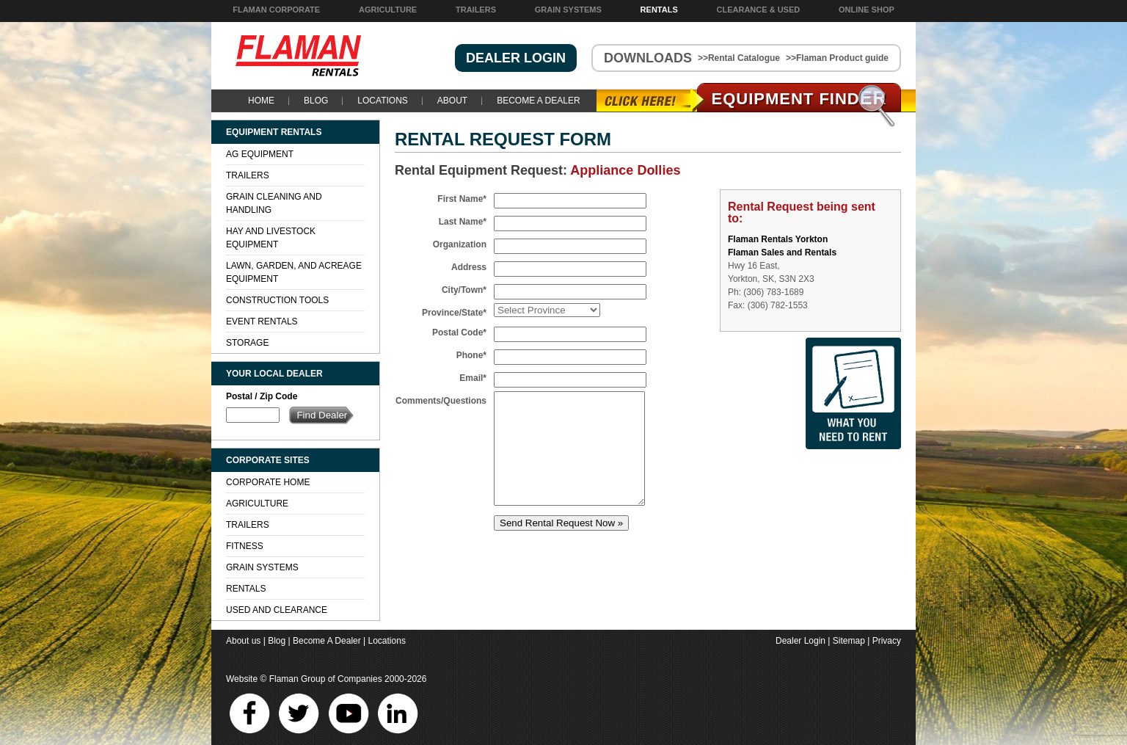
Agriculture (388, 9)
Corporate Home (268, 482)
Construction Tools (277, 300)
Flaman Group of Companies (325, 679)
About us (243, 641)
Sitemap (849, 641)
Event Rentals (262, 321)
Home (261, 100)
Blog (316, 100)
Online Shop (866, 9)
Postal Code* (459, 332)
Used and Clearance (276, 610)
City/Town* (464, 290)
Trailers (476, 9)
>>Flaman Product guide (837, 58)
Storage (247, 343)
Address (468, 267)
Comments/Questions (440, 401)
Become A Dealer (538, 100)
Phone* (471, 355)
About (452, 100)
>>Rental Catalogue (739, 58)
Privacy (886, 641)
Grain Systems (568, 9)
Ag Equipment (259, 154)
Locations (382, 100)
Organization (459, 244)
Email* (472, 378)
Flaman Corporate (276, 9)
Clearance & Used (758, 9)
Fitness (244, 546)
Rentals (659, 9)
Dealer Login (800, 641)
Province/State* (454, 313)
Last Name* (462, 222)
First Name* (461, 199)
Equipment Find (799, 99)
